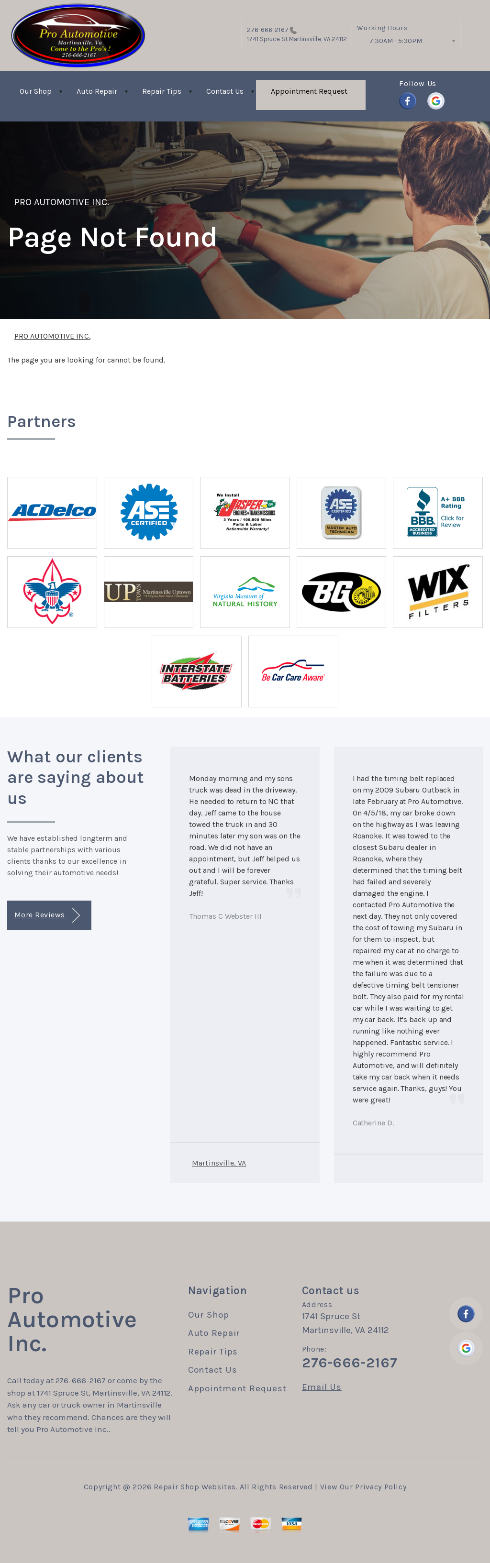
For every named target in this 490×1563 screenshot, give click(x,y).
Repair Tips (161, 91)
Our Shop (36, 91)
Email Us (322, 1387)
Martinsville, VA (219, 1162)
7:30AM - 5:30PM (395, 41)
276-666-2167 (268, 29)
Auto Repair (97, 91)
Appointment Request (309, 91)
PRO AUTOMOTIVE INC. (61, 202)
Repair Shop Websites (194, 1486)
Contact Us (225, 91)
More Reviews (47, 916)
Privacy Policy (380, 1486)
